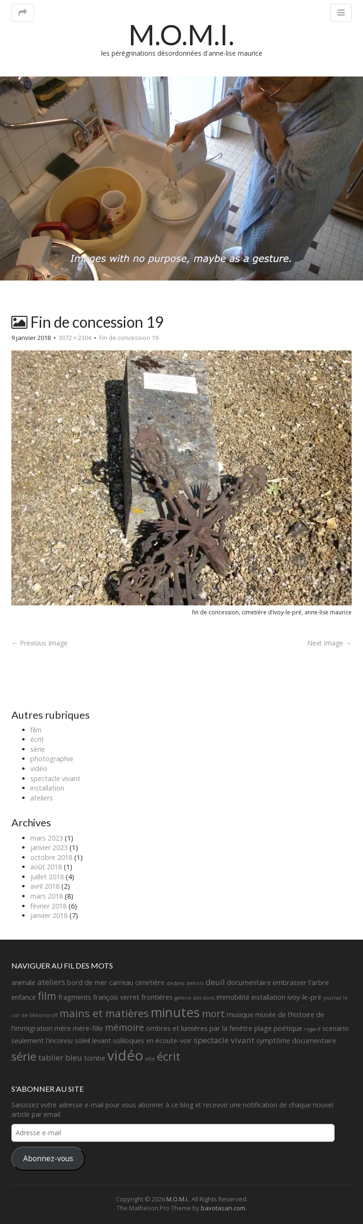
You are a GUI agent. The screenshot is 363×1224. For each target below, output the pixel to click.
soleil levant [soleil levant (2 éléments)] (93, 1040)
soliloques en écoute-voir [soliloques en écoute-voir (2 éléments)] (152, 1040)
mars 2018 (46, 896)
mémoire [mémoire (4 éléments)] (124, 1027)
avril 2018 (45, 886)
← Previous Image (39, 642)
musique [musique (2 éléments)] (240, 1014)
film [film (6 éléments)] (47, 995)
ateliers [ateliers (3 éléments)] (51, 982)
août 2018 (46, 866)
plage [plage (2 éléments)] (263, 1028)
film (36, 729)
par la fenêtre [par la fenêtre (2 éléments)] (230, 1028)
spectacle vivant (55, 778)
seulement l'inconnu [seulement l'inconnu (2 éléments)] (42, 1040)
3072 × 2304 (75, 337)
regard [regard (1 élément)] (312, 1029)
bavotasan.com (223, 1208)
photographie (51, 758)
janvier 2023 (49, 847)
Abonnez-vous (48, 1158)
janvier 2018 (49, 915)
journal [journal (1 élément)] (332, 997)
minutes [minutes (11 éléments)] (175, 1012)
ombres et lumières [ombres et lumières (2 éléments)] (176, 1028)
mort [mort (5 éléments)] (213, 1013)
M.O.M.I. (181, 34)
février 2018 (48, 905)
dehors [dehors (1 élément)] (195, 983)
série (37, 749)
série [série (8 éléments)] (23, 1056)
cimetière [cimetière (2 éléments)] (149, 982)
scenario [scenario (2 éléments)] (335, 1028)
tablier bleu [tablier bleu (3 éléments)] (60, 1057)
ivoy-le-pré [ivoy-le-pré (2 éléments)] (304, 997)
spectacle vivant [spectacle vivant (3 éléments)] (224, 1040)
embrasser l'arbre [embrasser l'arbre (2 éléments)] (301, 982)
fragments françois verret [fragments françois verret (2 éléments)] (98, 997)
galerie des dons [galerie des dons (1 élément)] (194, 997)
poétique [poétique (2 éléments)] (288, 1028)
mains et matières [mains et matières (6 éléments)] (104, 1013)
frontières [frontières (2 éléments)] (157, 997)
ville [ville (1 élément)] (150, 1058)
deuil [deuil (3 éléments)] (215, 982)
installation (47, 787)
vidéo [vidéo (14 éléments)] (125, 1055)
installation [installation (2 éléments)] (268, 997)
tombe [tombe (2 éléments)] (94, 1058)
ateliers (41, 797)
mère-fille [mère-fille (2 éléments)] (88, 1028)
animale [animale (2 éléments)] (23, 982)
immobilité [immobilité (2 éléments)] (233, 997)
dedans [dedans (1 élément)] (175, 983)
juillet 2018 (47, 876)
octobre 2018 (51, 857)
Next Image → (329, 642)
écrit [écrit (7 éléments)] (168, 1056)
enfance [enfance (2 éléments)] (23, 997)
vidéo (38, 768)
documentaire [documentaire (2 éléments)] (249, 982)
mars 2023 (46, 837)
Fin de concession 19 (128, 337)
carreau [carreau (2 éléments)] (121, 982)
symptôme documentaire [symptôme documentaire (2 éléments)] (296, 1040)
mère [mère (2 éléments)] (62, 1028)
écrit (37, 739)
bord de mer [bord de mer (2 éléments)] (87, 982)
